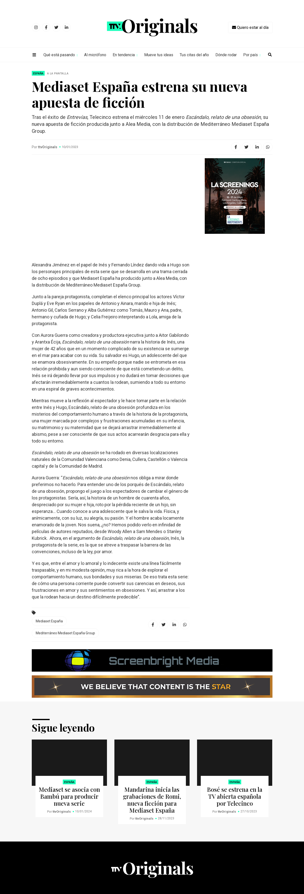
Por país (250, 54)
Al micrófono (95, 54)
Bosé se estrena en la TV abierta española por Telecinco (234, 796)
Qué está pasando (59, 54)
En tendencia (124, 54)
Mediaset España (49, 621)
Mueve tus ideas (158, 54)
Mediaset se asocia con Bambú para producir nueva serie (69, 796)
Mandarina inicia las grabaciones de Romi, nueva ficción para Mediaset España (152, 799)
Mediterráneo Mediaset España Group (65, 633)
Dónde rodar (226, 54)
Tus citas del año (194, 54)
